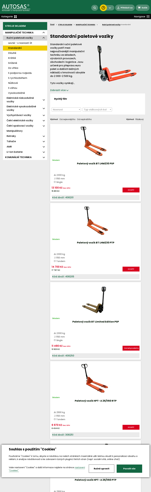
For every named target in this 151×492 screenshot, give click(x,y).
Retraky (11, 136)
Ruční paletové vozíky (20, 38)
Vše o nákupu (10, 490)
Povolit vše (129, 468)
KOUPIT (66, 203)
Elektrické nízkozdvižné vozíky (20, 99)
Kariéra (80, 490)
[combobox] (66, 109)
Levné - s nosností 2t (20, 43)
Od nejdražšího (84, 119)
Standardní (15, 48)
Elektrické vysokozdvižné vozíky (21, 108)
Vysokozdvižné (16, 93)
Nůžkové (13, 83)
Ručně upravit (101, 468)
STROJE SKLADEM (15, 26)
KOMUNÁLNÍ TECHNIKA (18, 157)
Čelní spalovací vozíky (20, 125)
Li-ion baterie (15, 152)
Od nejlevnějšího (67, 119)
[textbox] (66, 110)
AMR (9, 146)
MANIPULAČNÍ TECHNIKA (19, 32)
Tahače (11, 141)
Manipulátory (15, 131)
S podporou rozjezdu (20, 73)
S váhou (12, 88)
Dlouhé (12, 53)
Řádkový (140, 119)
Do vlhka (13, 68)
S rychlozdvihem (17, 78)
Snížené (12, 63)
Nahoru (55, 311)
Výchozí (54, 119)
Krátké (12, 58)
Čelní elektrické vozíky (20, 120)
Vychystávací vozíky (19, 115)
